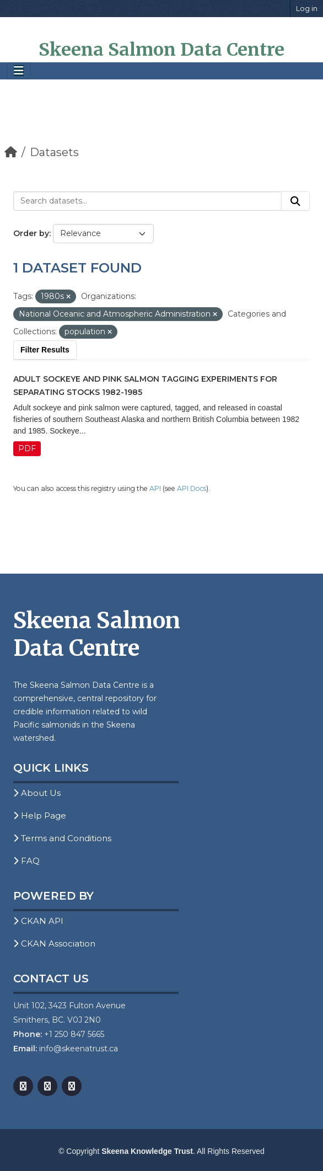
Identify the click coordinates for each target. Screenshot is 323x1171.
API (155, 488)
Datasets (54, 152)
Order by (31, 233)
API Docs (191, 488)
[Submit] (295, 201)
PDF (27, 448)
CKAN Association (54, 943)
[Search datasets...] (147, 201)
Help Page (39, 815)
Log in (306, 8)
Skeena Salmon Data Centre (161, 50)
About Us (37, 793)
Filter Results (44, 349)
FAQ (26, 860)
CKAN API (38, 921)
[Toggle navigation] (19, 70)
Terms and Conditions (62, 838)
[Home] (10, 152)
